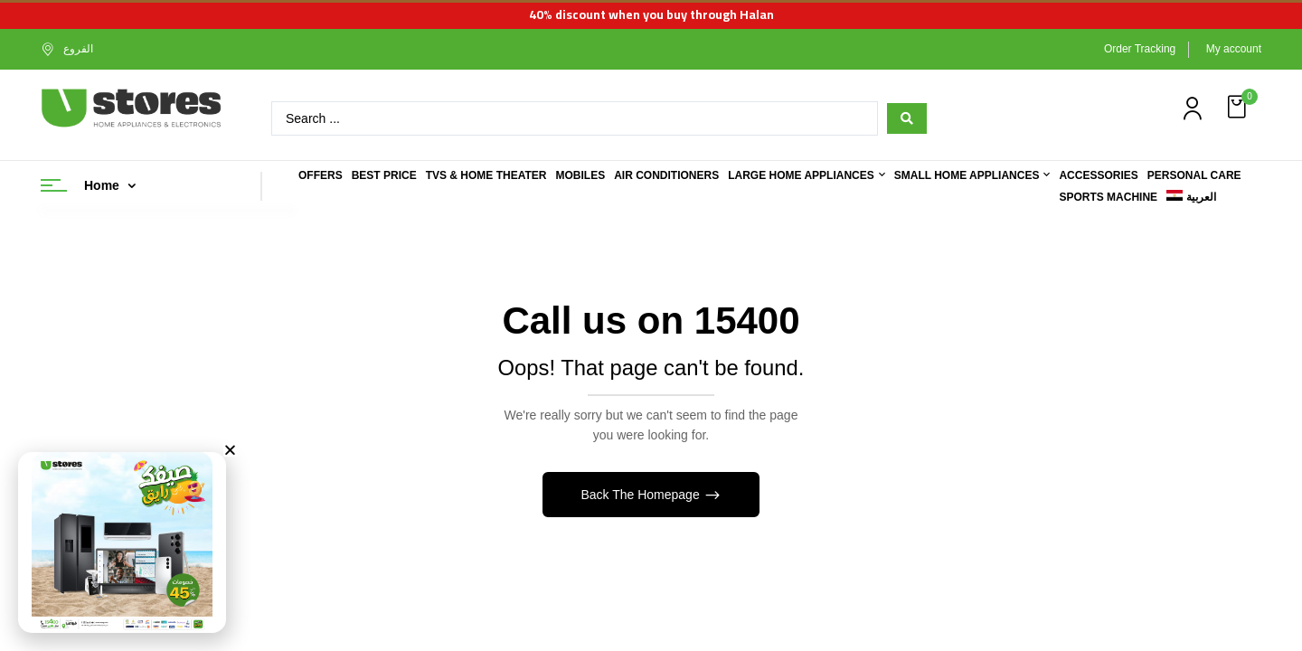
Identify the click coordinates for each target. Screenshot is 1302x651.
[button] (1238, 107)
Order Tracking (1139, 48)
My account (1233, 48)
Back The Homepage (641, 494)
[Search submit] (907, 118)
